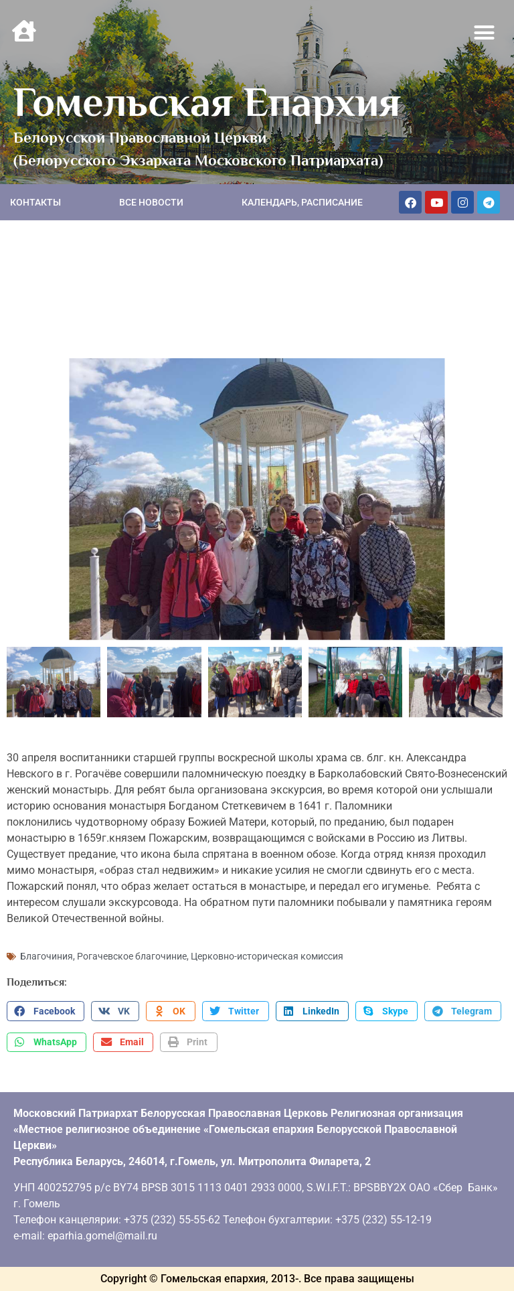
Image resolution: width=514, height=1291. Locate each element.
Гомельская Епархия (207, 101)
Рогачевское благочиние (132, 956)
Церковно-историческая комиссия (267, 956)
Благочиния (46, 956)
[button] (484, 33)
